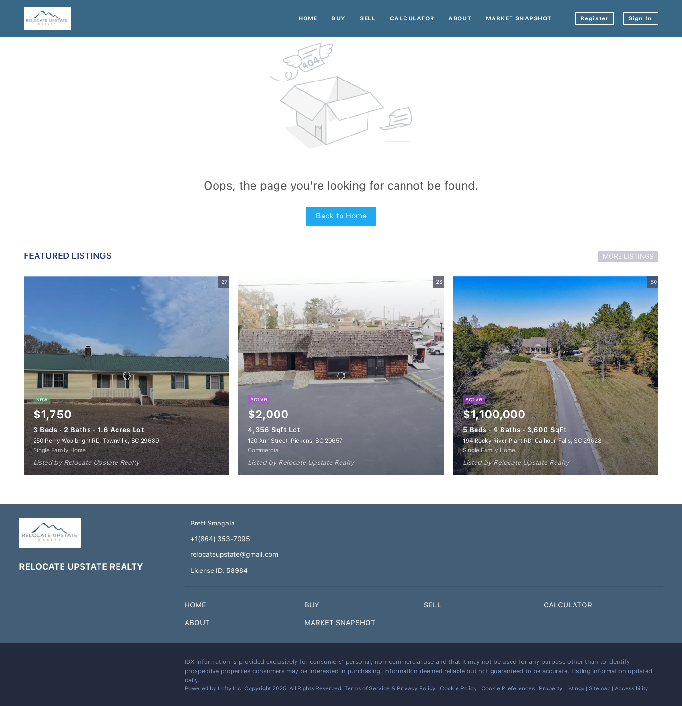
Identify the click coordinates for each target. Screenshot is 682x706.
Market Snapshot (519, 18)
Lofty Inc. (230, 688)
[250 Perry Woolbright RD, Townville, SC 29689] (126, 375)
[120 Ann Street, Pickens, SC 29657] (340, 375)
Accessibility (631, 688)
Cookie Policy (458, 688)
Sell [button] (368, 18)
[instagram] (45, 664)
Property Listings (561, 688)
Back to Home (341, 215)
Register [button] (595, 18)
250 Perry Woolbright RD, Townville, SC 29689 (96, 440)
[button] (198, 607)
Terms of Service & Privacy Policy (390, 688)
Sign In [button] (640, 18)
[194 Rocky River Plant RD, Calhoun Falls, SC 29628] (555, 375)
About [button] (460, 18)
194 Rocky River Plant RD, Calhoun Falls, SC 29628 (532, 440)
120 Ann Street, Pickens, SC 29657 (295, 440)
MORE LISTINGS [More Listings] (628, 256)
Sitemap (599, 688)
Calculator (412, 18)
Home (307, 18)
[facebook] (26, 664)
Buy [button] (338, 18)
